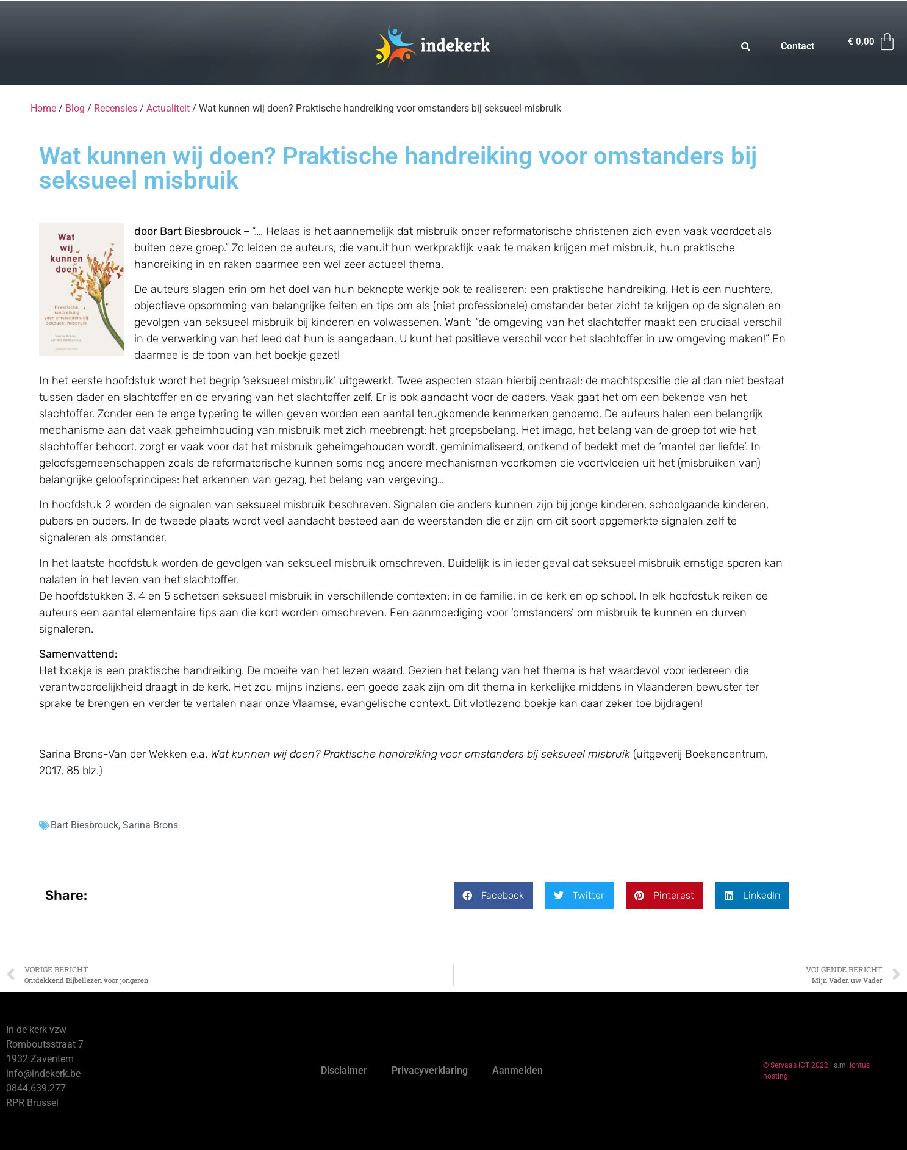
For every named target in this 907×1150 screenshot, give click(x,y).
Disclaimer (344, 1070)
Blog (75, 108)
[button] (493, 895)
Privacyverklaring (430, 1070)
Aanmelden (517, 1070)
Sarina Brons (150, 825)
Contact (797, 46)
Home (43, 108)
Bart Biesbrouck (84, 825)
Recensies (115, 108)
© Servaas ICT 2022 (795, 1065)
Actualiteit (168, 108)
